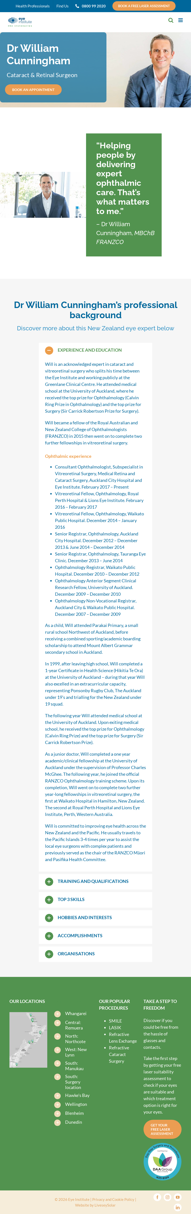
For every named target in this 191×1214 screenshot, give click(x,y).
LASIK (115, 1027)
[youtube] (178, 1197)
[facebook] (157, 1197)
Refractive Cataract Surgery (119, 1054)
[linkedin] (178, 1207)
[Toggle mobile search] (170, 20)
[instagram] (167, 1197)
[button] (95, 350)
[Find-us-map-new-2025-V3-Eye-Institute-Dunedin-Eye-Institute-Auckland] (28, 1014)
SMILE (115, 1021)
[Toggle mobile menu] (181, 20)
